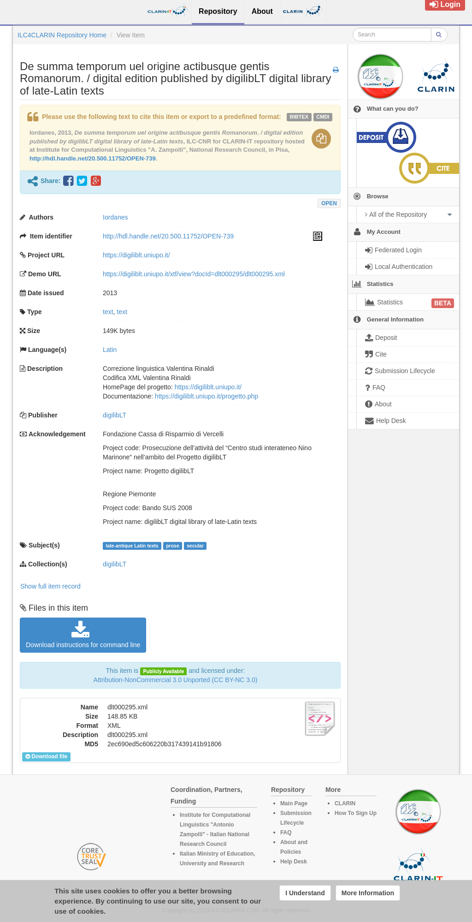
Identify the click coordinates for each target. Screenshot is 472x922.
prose (172, 545)
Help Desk (293, 861)
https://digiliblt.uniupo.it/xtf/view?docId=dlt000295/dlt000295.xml (194, 274)
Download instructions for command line (83, 634)
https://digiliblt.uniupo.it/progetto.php (206, 396)
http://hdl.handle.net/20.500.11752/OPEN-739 (93, 158)
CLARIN (345, 803)
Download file (46, 756)
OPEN (329, 203)
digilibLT (114, 415)
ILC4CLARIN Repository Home (62, 35)
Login (445, 4)
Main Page (293, 803)
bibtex (299, 116)
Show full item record (50, 586)
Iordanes (115, 217)
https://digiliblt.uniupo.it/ (136, 255)
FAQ (286, 832)
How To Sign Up (356, 813)
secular (195, 545)
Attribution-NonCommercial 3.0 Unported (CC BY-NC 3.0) (176, 680)
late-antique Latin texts (132, 545)
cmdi (322, 116)
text (108, 311)
